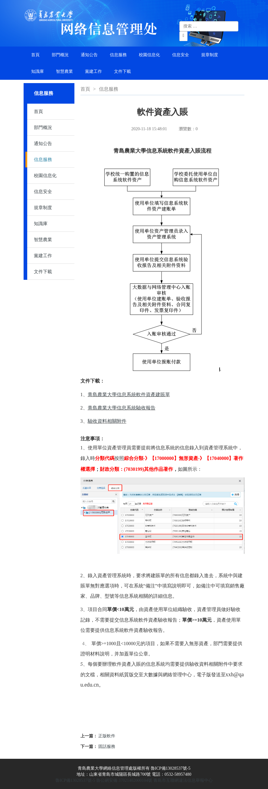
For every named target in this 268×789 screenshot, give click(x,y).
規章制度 (209, 55)
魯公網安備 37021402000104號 (124, 780)
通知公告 (89, 55)
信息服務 (118, 55)
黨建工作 (93, 71)
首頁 (35, 55)
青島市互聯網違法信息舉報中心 (183, 780)
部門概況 (60, 55)
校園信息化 (149, 55)
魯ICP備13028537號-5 (75, 780)
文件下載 (122, 71)
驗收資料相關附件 (107, 421)
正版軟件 (106, 736)
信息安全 (180, 55)
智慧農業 (64, 71)
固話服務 (106, 746)
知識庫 (37, 71)
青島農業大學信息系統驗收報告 (121, 407)
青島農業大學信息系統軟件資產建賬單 (129, 394)
